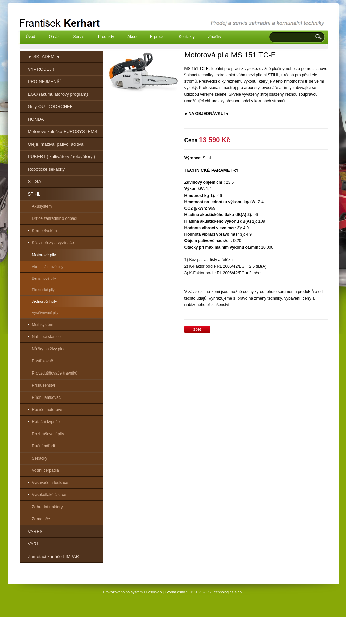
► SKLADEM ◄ (44, 56)
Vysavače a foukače (50, 482)
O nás (54, 36)
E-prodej (157, 36)
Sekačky (39, 458)
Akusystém (42, 206)
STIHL (34, 194)
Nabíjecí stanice (46, 336)
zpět (197, 329)
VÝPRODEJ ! (41, 69)
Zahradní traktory (47, 507)
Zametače (41, 519)
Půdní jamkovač (46, 397)
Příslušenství (43, 385)
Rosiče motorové (47, 409)
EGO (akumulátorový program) (58, 94)
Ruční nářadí (43, 446)
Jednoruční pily (44, 301)
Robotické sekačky (46, 169)
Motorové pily (44, 255)
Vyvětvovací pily (45, 313)
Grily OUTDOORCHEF (50, 106)
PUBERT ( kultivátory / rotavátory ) (61, 156)
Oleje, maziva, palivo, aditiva (56, 144)
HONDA (36, 119)
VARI (33, 543)
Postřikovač (42, 361)
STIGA (34, 181)
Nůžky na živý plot (48, 348)
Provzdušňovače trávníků (55, 373)
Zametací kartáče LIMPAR (53, 556)
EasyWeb (154, 592)
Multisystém (42, 324)
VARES (35, 531)
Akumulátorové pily (48, 267)
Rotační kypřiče (46, 421)
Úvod (30, 36)
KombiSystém (44, 230)
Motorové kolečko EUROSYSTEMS (62, 131)
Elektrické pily (43, 290)
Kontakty (187, 36)
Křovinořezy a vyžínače (53, 242)
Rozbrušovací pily (48, 434)
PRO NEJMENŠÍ (44, 81)
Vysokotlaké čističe (49, 494)
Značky (214, 36)
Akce (132, 36)
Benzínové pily (44, 278)
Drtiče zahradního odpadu (55, 218)
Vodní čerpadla (45, 470)
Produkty (106, 36)
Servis (78, 36)
